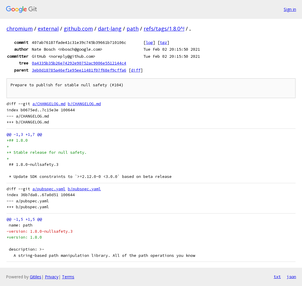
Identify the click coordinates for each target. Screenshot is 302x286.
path (133, 28)
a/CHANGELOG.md (48, 103)
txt (277, 276)
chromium (19, 28)
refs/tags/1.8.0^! (164, 28)
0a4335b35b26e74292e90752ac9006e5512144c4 (79, 63)
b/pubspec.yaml (84, 188)
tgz (163, 42)
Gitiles (35, 277)
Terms (68, 277)
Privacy (51, 277)
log (149, 42)
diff (135, 70)
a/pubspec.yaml (48, 188)
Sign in (290, 9)
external (48, 28)
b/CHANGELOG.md (84, 103)
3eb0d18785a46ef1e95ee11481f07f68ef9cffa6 (79, 70)
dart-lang (110, 28)
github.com (78, 28)
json (291, 276)
